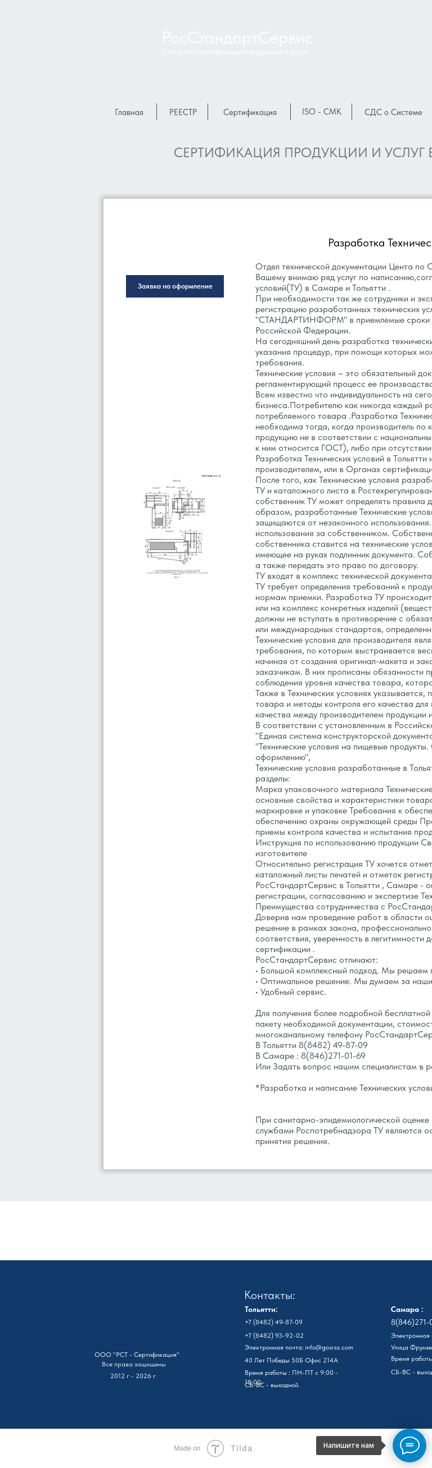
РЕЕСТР (183, 112)
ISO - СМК (321, 112)
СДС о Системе (393, 112)
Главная (129, 112)
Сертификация (250, 112)
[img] (130, 1316)
